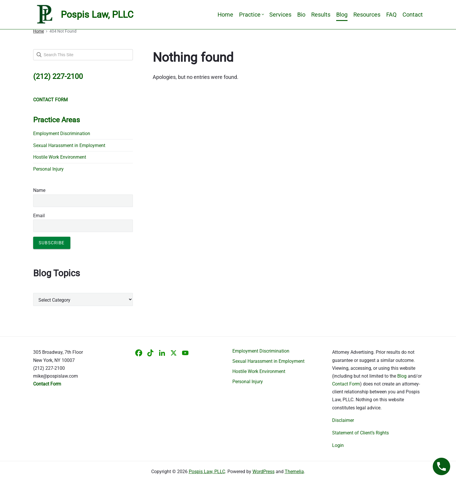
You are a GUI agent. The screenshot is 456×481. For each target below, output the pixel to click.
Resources (366, 14)
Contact (412, 14)
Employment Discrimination (61, 133)
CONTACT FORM (50, 99)
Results (320, 14)
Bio (301, 14)
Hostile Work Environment (59, 157)
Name (39, 190)
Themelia (294, 471)
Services (280, 14)
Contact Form (346, 384)
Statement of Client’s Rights (360, 433)
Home (225, 14)
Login (338, 445)
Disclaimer (343, 420)
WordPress (263, 471)
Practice (251, 14)
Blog (342, 14)
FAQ (391, 14)
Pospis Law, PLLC (207, 471)
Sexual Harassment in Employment (69, 145)
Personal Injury (48, 169)
